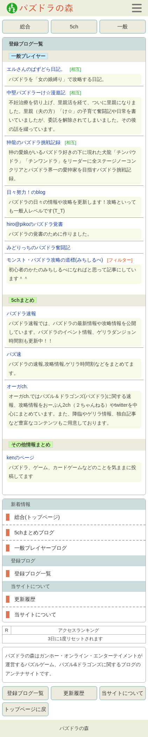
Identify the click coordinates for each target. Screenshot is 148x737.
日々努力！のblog (26, 192)
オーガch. (17, 386)
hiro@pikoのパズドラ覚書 (35, 224)
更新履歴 (24, 599)
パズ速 (14, 354)
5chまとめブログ (34, 532)
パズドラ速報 (21, 313)
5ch (74, 26)
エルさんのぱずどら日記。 (44, 69)
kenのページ (20, 457)
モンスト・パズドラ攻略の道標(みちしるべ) (70, 260)
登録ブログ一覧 (32, 573)
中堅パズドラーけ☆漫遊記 (44, 92)
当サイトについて (35, 614)
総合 (25, 26)
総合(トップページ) (37, 517)
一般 (122, 26)
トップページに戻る (25, 711)
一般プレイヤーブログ (40, 548)
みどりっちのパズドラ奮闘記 (38, 247)
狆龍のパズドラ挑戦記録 (41, 142)
